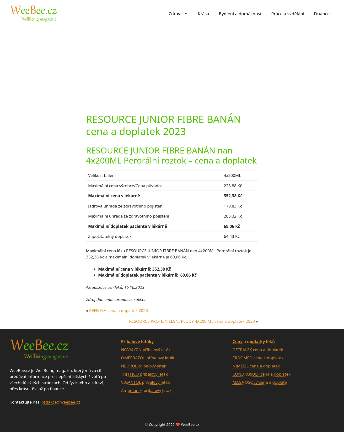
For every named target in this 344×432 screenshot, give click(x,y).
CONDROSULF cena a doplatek (261, 374)
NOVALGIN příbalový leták (146, 349)
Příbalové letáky (137, 341)
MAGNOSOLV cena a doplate (259, 382)
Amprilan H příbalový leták (146, 390)
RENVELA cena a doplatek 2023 (118, 310)
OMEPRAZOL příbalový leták (147, 358)
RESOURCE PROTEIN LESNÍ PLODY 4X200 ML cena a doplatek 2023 (192, 321)
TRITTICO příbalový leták (144, 374)
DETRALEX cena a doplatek (257, 349)
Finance (322, 13)
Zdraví (181, 13)
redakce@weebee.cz (61, 402)
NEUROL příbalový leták (143, 366)
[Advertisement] (172, 62)
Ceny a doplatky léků (253, 341)
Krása (203, 13)
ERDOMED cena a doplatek (258, 358)
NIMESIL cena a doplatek (256, 366)
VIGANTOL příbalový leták (145, 382)
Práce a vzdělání (287, 13)
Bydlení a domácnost (240, 13)
